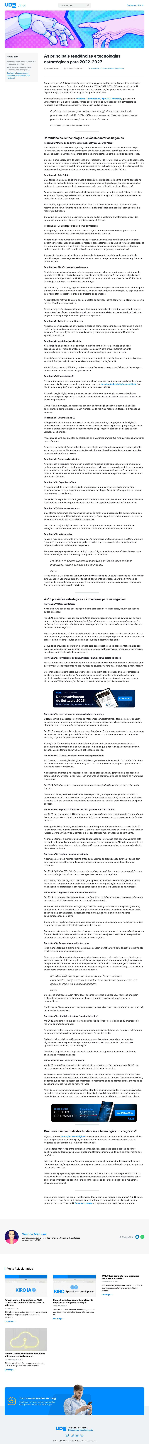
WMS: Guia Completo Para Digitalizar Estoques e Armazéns (120, 1277)
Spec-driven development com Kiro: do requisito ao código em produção (73, 1301)
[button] (137, 1237)
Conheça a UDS (135, 5)
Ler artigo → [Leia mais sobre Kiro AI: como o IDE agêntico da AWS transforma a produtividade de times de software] (10, 1321)
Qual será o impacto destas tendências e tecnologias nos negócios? (18, 75)
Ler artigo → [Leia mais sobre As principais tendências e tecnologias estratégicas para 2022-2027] (107, 1294)
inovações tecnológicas (73, 1136)
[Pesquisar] (88, 5)
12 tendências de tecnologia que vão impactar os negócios (21, 63)
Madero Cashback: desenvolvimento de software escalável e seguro (25, 1354)
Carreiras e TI (96, 68)
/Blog (22, 5)
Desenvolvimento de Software (113, 68)
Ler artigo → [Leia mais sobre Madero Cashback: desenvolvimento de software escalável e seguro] (10, 1370)
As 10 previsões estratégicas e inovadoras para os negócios (19, 68)
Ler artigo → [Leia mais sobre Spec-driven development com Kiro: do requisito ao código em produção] (58, 1318)
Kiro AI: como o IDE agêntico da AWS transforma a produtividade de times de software (24, 1302)
